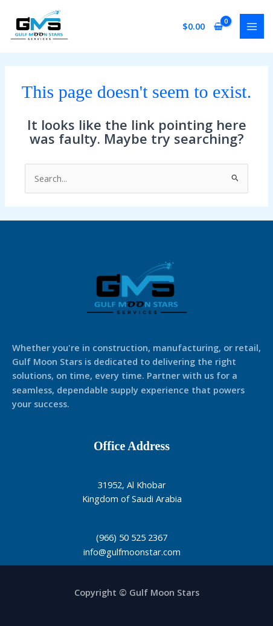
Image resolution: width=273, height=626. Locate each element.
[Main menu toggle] (252, 26)
